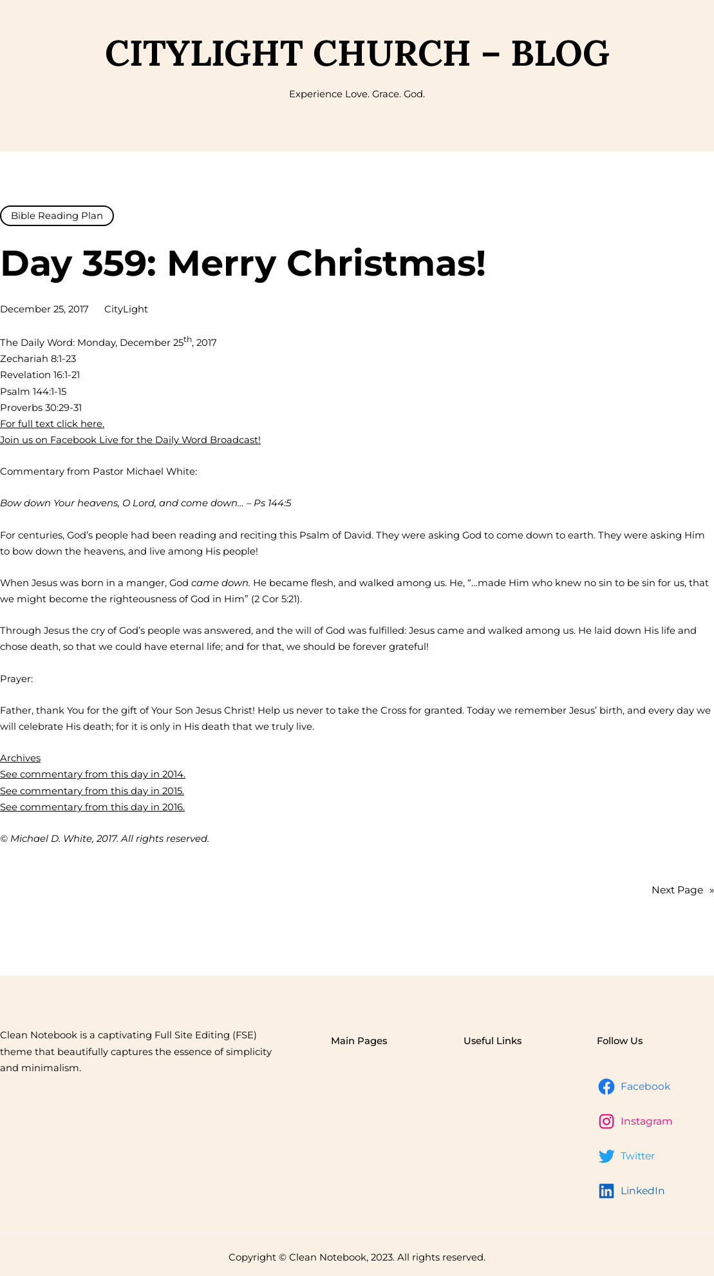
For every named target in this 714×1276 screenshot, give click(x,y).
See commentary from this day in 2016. (92, 807)
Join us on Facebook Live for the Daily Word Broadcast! (130, 440)
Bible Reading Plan (57, 216)
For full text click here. (52, 424)
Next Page (683, 890)
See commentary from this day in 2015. (92, 791)
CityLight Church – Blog (357, 52)
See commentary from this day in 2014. (92, 774)
